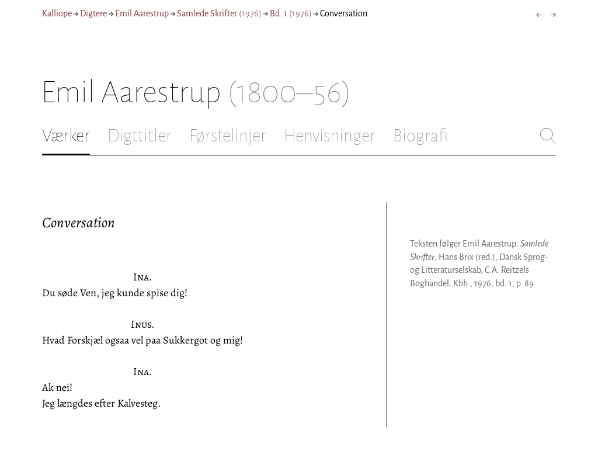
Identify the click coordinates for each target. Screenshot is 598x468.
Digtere (93, 13)
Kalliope (57, 13)
